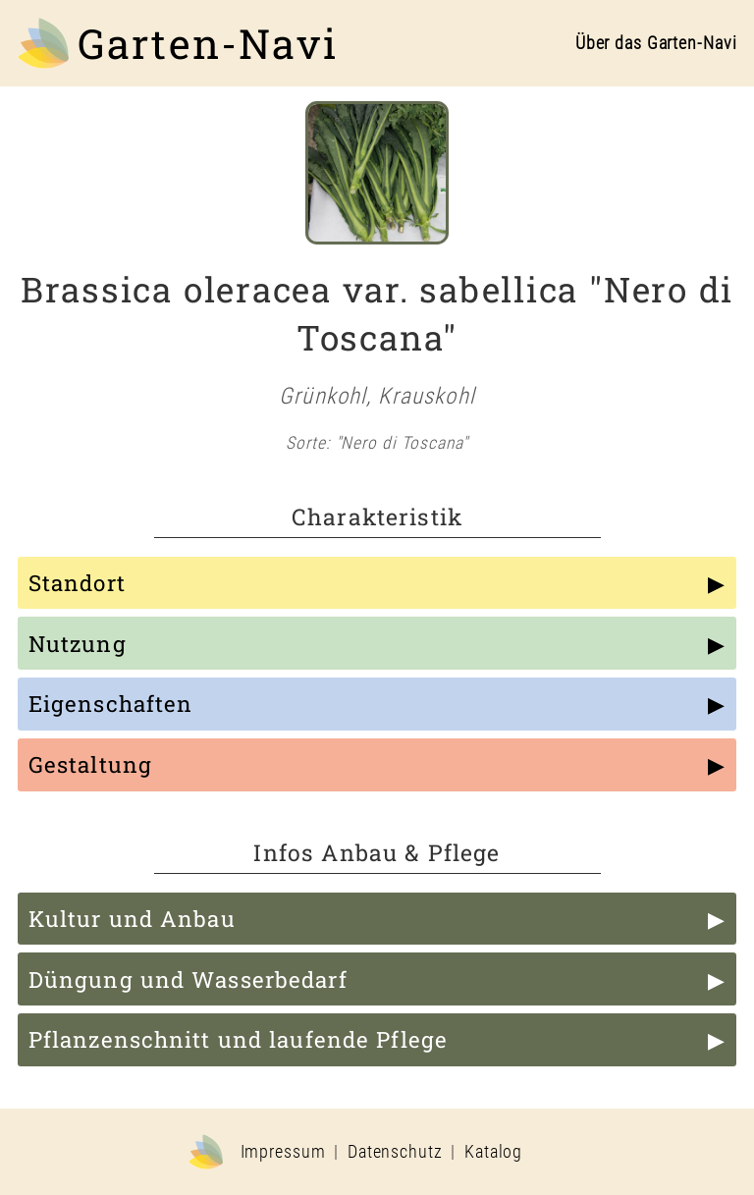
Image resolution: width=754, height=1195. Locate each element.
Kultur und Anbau (132, 918)
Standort (77, 583)
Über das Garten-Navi (656, 43)
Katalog (493, 1152)
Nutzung (77, 643)
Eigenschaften (110, 703)
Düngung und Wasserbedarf (188, 979)
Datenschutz (395, 1152)
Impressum (283, 1152)
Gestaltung (90, 764)
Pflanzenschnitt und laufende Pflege (238, 1039)
